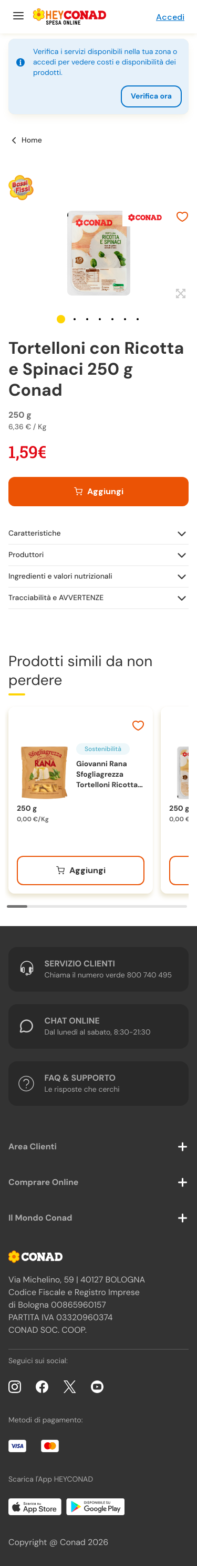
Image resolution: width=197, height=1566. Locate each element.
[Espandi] (179, 294)
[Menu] (17, 16)
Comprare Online (43, 1182)
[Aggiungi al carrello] (98, 491)
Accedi (170, 17)
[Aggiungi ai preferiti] (182, 218)
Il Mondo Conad (40, 1217)
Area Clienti (32, 1146)
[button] (61, 319)
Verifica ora (151, 96)
